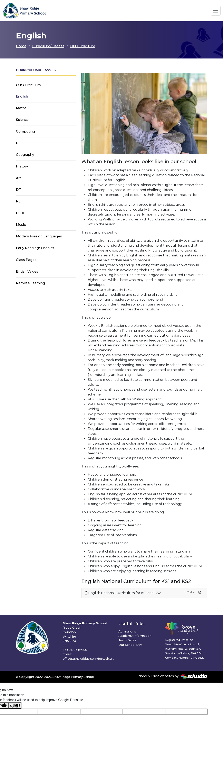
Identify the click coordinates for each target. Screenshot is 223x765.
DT (18, 190)
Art (18, 178)
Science (22, 120)
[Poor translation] (14, 705)
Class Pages (26, 260)
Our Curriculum (82, 46)
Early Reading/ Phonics (35, 248)
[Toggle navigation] (216, 11)
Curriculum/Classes (48, 46)
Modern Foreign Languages (39, 236)
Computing (25, 131)
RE (18, 201)
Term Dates (127, 640)
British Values (27, 271)
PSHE (20, 213)
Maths (21, 108)
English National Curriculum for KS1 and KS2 (123, 593)
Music (21, 225)
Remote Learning (30, 283)
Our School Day (130, 645)
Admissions (127, 631)
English (22, 96)
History (22, 166)
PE (18, 143)
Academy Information (135, 636)
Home (21, 46)
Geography (25, 155)
